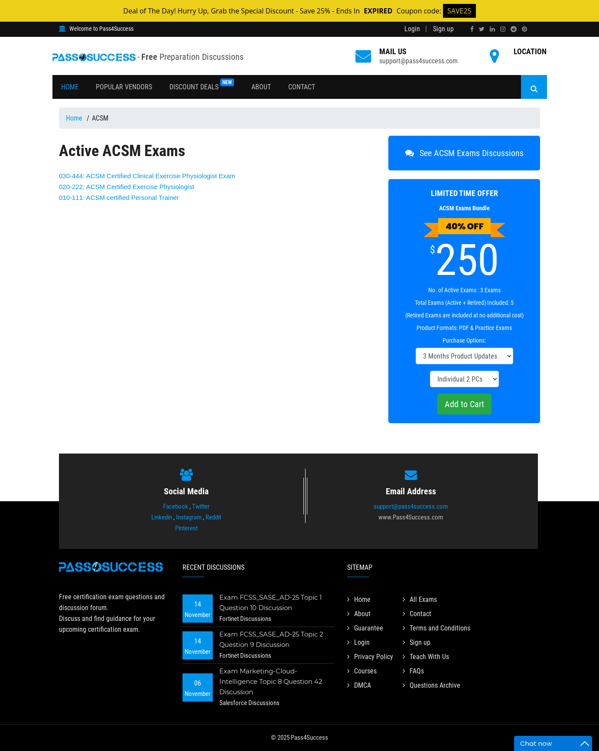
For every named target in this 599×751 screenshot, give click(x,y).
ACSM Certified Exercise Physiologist (126, 186)
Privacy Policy (370, 657)
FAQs (413, 671)
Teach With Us (426, 657)
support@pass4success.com (411, 506)
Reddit (213, 517)
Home (69, 87)
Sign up (443, 29)
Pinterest (186, 528)
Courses (362, 671)
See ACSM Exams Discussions (464, 153)
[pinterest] (524, 29)
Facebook (175, 506)
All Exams (420, 599)
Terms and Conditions (436, 628)
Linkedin (161, 517)
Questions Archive (431, 685)
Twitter (201, 506)
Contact (301, 87)
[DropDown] (464, 356)
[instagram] (502, 29)
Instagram (189, 517)
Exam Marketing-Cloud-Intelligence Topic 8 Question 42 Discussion (271, 681)
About (261, 87)
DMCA (359, 685)
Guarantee (365, 628)
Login (412, 29)
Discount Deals (201, 84)
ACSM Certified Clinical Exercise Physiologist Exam (147, 176)
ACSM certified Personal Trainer (119, 197)
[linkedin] (492, 29)
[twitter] (482, 29)
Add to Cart (464, 404)
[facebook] (472, 29)
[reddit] (514, 29)
